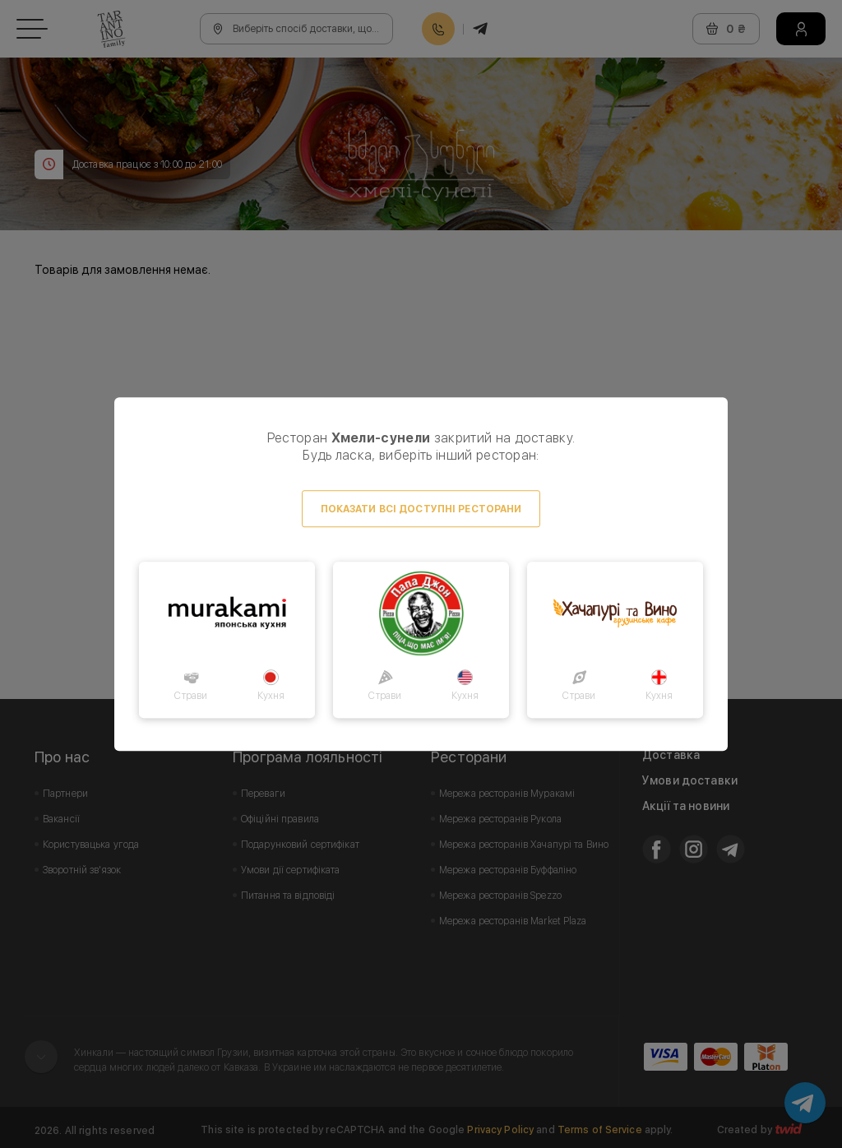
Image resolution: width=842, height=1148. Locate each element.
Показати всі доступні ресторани (421, 509)
